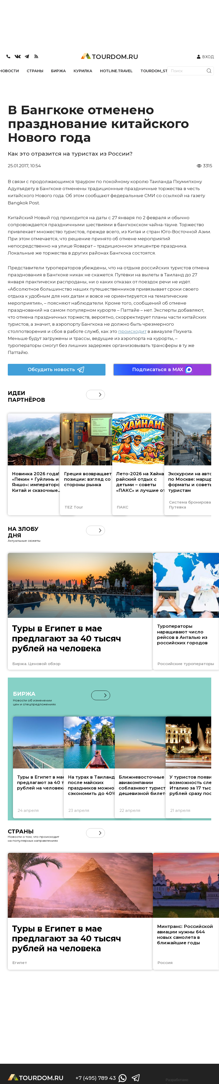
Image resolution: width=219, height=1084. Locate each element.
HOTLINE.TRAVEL (116, 71)
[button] (100, 395)
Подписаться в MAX (162, 369)
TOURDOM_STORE (158, 71)
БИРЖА (58, 71)
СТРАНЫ (35, 71)
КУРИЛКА (83, 71)
